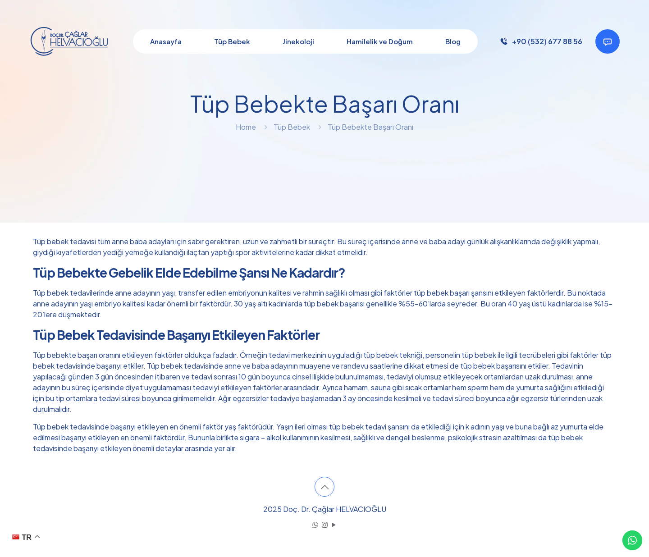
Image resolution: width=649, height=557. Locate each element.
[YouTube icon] (334, 524)
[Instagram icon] (324, 524)
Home (246, 127)
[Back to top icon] (324, 487)
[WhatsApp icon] (315, 524)
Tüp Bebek (292, 127)
